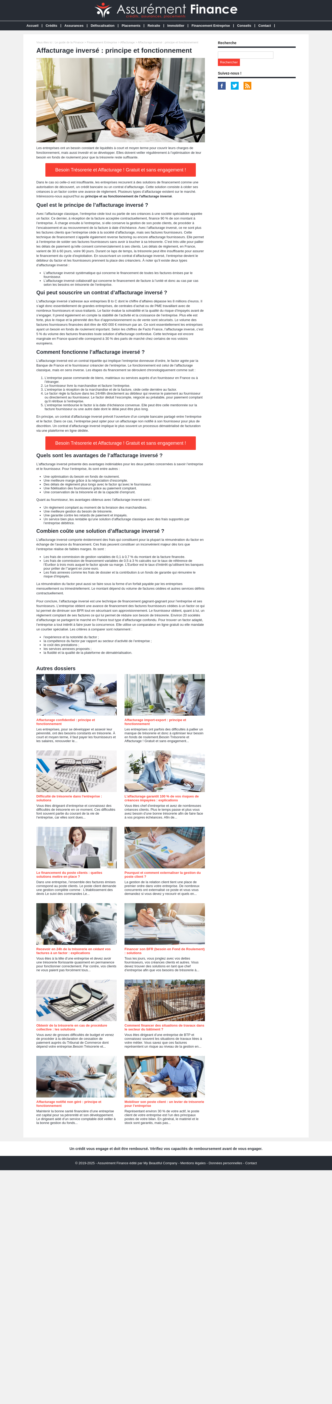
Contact (264, 26)
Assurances (74, 26)
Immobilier (175, 26)
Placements (131, 26)
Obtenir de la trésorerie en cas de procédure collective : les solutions (71, 1027)
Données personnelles (225, 1163)
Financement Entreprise (210, 26)
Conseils (244, 26)
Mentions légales (193, 1163)
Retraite (154, 26)
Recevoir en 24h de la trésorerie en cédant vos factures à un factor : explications (73, 951)
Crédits (51, 26)
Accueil (32, 26)
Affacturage (127, 42)
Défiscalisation (103, 26)
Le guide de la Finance (69, 42)
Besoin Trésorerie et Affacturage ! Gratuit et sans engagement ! (120, 169)
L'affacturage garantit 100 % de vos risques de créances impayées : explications (162, 798)
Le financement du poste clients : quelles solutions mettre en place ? (69, 875)
